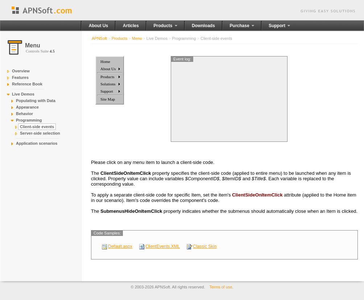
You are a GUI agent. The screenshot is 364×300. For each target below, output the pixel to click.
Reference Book (27, 84)
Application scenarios (36, 143)
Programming (29, 120)
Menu (137, 38)
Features (20, 77)
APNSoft (99, 38)
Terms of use (221, 287)
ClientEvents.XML (162, 246)
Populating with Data (35, 100)
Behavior (24, 113)
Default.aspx (120, 246)
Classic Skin (204, 246)
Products (119, 38)
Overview (21, 71)
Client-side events (37, 126)
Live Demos (23, 94)
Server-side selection (40, 133)
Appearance (27, 107)
